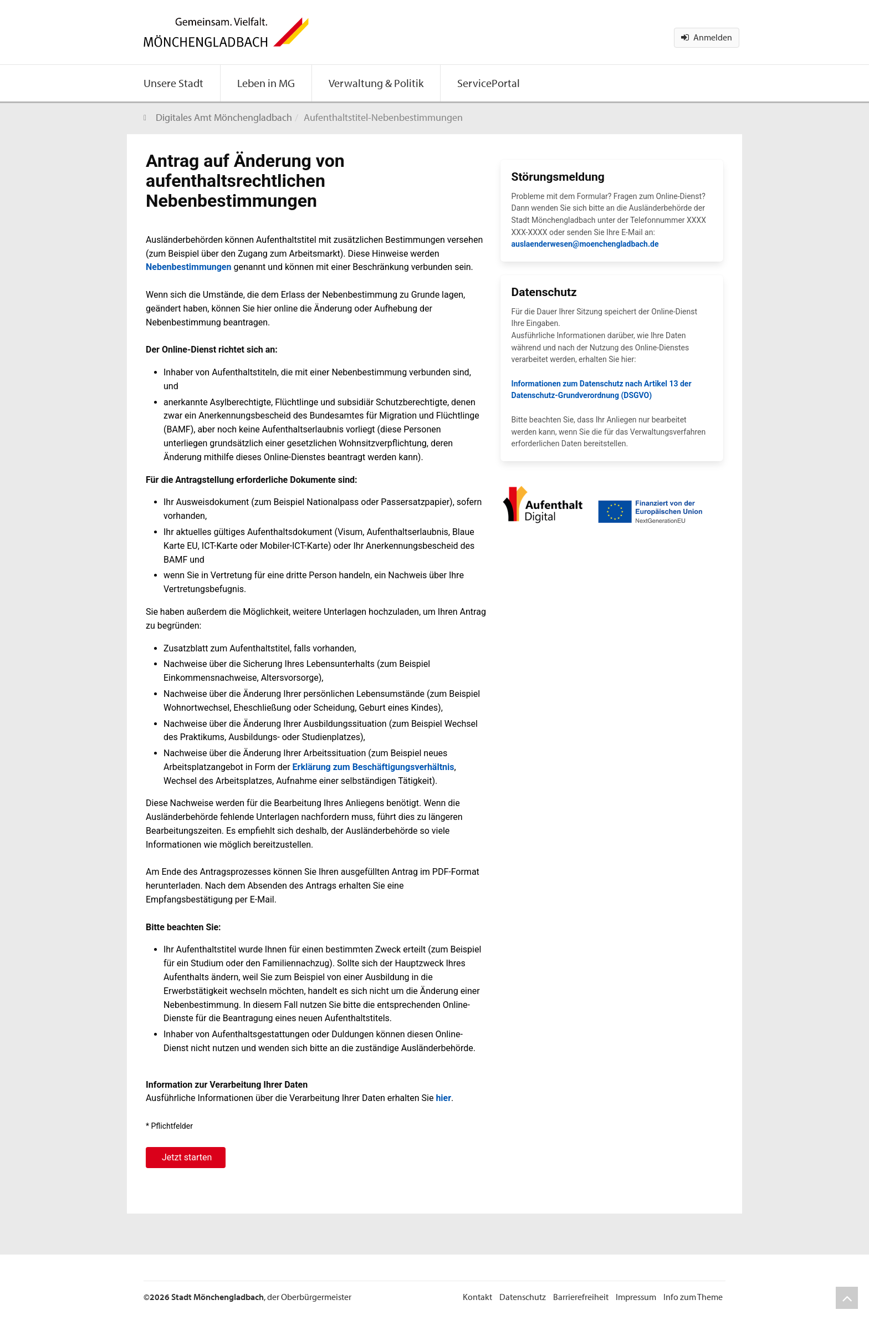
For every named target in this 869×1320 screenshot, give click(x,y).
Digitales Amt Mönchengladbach (224, 117)
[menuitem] (173, 83)
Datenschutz (522, 1296)
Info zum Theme (693, 1296)
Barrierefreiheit (581, 1296)
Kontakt (477, 1296)
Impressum (636, 1296)
